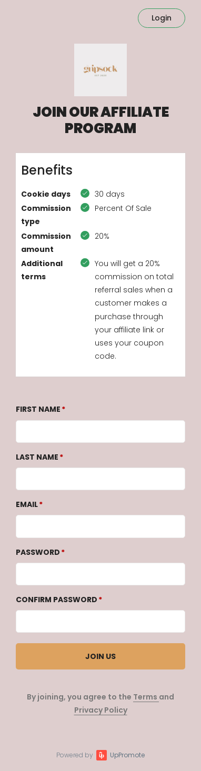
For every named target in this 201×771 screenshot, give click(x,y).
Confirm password (56, 599)
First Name (38, 409)
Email (27, 504)
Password (38, 552)
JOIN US (100, 656)
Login (162, 18)
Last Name (37, 457)
